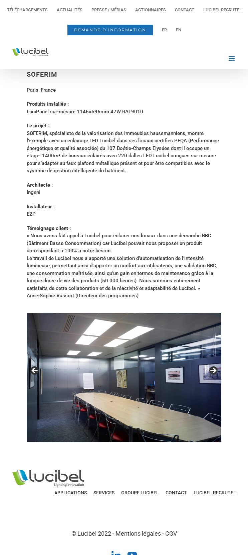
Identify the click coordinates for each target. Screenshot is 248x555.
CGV (171, 533)
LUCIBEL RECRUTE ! (215, 492)
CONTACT (176, 492)
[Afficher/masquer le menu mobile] (232, 58)
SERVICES (103, 492)
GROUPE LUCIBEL (140, 492)
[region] (124, 378)
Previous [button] (35, 371)
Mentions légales (138, 533)
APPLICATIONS (70, 492)
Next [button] (213, 371)
